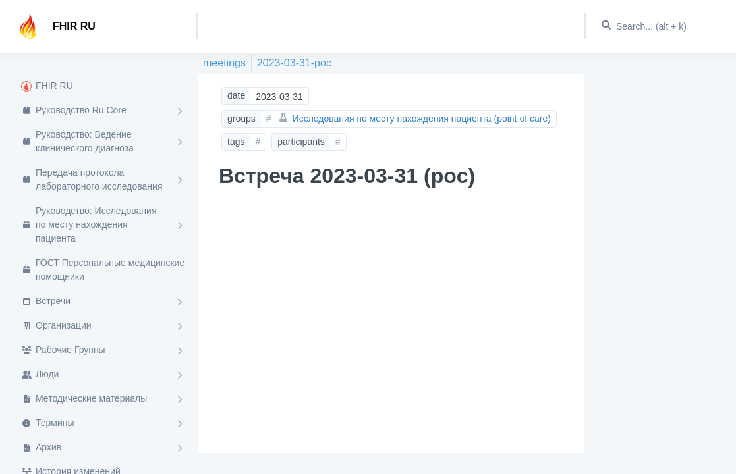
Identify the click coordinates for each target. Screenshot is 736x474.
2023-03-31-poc (294, 62)
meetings (224, 62)
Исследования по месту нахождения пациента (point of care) (415, 118)
